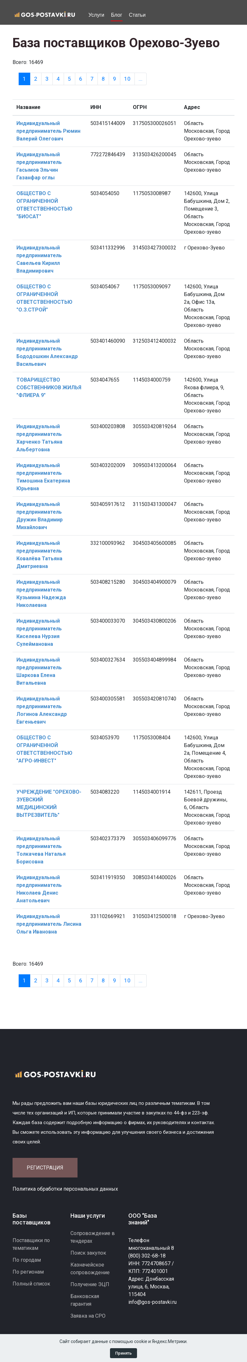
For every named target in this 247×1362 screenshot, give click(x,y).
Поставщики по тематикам (31, 1244)
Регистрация (45, 1168)
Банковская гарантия (84, 1300)
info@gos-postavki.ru (152, 1302)
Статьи (137, 15)
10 (127, 79)
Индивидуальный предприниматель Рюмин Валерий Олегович (48, 131)
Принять (123, 1353)
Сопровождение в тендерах (92, 1237)
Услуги (96, 15)
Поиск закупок (88, 1253)
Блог (116, 15)
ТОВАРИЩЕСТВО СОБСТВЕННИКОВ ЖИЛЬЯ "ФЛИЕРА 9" (48, 387)
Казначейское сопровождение (90, 1269)
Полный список (31, 1284)
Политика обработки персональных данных (65, 1189)
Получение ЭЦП (89, 1284)
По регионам (28, 1272)
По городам (27, 1260)
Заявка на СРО (87, 1316)
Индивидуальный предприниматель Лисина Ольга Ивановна (48, 924)
